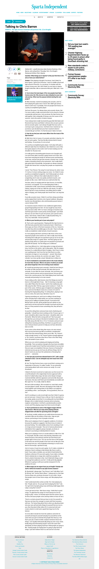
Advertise (50, 17)
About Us (40, 17)
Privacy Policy (52, 563)
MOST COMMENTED (70, 91)
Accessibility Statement (62, 563)
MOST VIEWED (68, 40)
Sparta (17, 31)
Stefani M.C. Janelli (10, 31)
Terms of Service (45, 563)
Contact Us (60, 17)
